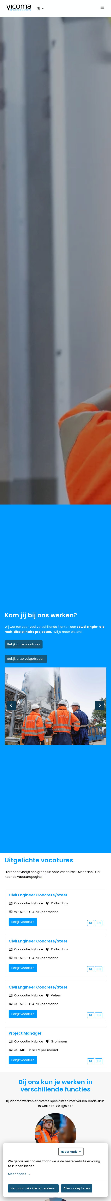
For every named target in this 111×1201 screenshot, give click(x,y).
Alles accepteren (76, 1188)
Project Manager (25, 1033)
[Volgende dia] (99, 705)
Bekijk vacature (22, 922)
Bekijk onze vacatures (23, 644)
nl (90, 923)
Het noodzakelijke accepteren (33, 1188)
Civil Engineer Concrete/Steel (38, 895)
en (99, 923)
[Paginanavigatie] (102, 8)
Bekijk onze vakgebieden (25, 658)
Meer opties (19, 1174)
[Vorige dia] (11, 705)
